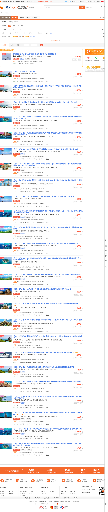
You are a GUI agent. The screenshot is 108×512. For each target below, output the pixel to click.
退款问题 (11, 493)
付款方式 (43, 491)
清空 (51, 33)
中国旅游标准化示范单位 (82, 481)
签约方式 (22, 493)
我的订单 (74, 1)
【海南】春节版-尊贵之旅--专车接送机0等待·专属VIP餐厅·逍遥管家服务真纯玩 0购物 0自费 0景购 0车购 (45, 102)
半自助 (28, 17)
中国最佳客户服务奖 (68, 481)
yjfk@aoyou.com (75, 501)
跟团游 (21, 17)
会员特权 (2, 493)
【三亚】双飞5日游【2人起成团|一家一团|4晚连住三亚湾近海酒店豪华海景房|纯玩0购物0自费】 (42, 289)
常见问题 (11, 491)
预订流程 (2, 491)
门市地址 (2, 495)
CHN (103, 1)
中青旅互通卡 (44, 493)
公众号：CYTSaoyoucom (88, 489)
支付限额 (52, 491)
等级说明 (31, 36)
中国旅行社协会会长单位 (37, 481)
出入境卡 (72, 493)
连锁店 (91, 1)
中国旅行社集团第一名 (6, 481)
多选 (104, 29)
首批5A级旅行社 (21, 481)
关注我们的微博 (86, 492)
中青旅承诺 (99, 481)
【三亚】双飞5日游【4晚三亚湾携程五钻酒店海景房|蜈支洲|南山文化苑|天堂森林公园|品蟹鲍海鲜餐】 (44, 367)
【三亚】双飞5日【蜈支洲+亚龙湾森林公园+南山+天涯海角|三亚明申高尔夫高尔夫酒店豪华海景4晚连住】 (45, 303)
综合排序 (4, 45)
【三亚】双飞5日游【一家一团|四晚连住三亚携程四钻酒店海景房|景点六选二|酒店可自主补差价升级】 (44, 196)
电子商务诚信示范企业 (52, 481)
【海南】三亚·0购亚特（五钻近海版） (25, 71)
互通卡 (98, 1)
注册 (70, 1)
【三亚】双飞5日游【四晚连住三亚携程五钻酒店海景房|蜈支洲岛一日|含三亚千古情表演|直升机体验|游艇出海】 (47, 274)
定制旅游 (103, 17)
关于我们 (27, 498)
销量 (12, 45)
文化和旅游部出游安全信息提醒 (44, 1)
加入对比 (74, 59)
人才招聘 (46, 498)
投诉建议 (76, 498)
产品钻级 (72, 491)
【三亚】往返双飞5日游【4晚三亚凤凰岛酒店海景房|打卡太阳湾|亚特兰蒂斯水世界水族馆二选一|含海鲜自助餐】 (47, 429)
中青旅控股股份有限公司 (40, 501)
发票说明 (31, 493)
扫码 (79, 59)
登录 (66, 1)
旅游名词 (63, 491)
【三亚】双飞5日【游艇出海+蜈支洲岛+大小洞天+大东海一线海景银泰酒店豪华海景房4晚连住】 (43, 352)
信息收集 (66, 498)
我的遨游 (81, 1)
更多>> (47, 81)
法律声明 (56, 498)
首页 (1, 13)
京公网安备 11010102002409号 (65, 504)
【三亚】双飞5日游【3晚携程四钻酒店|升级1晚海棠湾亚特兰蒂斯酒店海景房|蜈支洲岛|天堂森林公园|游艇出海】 (47, 381)
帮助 (95, 1)
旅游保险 (22, 495)
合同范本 (31, 491)
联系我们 (37, 498)
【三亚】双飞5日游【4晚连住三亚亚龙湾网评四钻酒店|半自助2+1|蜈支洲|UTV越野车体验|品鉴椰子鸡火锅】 (46, 243)
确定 (47, 33)
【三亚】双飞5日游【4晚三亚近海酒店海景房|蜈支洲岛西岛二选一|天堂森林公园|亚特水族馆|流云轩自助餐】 (46, 149)
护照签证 (63, 493)
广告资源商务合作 (87, 487)
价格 (18, 45)
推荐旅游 (14, 17)
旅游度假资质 (23, 491)
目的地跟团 (35, 17)
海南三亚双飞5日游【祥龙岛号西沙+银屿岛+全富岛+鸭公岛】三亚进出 (34, 54)
